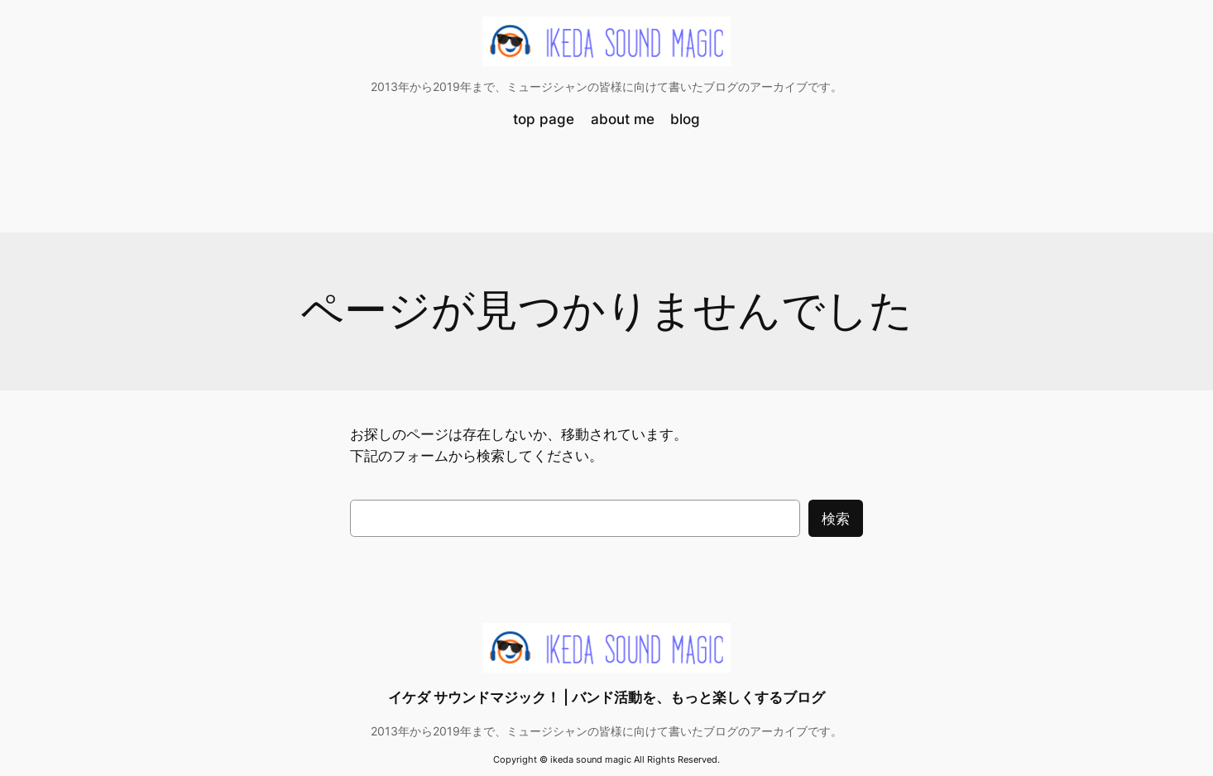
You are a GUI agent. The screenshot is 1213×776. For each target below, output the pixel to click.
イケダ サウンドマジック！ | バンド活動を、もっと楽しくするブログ (606, 697)
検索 (836, 518)
